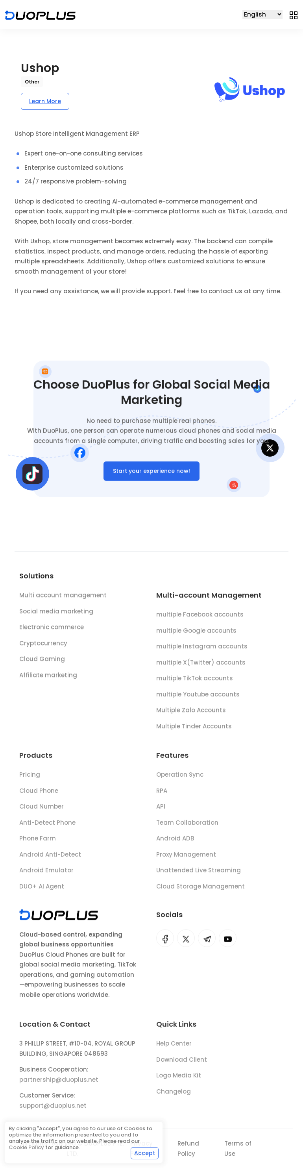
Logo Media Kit (178, 1079)
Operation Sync (179, 778)
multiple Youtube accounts (198, 697)
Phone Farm (37, 842)
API (160, 810)
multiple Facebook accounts (200, 617)
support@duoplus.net (53, 1109)
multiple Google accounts (196, 633)
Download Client (181, 1063)
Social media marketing (56, 613)
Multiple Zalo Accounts (191, 713)
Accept (144, 1153)
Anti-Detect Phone (47, 826)
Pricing (29, 778)
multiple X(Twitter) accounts (201, 665)
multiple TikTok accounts (194, 681)
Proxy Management (186, 858)
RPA (161, 794)
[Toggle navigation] (293, 14)
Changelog (173, 1095)
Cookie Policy (26, 1147)
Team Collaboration (187, 826)
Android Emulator (46, 874)
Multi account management (63, 597)
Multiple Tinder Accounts (194, 729)
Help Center (174, 1047)
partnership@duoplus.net (58, 1083)
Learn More (45, 101)
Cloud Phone (38, 794)
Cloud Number (41, 810)
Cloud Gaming (42, 661)
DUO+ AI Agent (41, 890)
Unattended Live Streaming (198, 874)
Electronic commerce (51, 629)
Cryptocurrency (43, 644)
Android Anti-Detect (50, 858)
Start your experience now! (151, 472)
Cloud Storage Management (200, 890)
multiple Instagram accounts (202, 649)
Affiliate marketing (48, 676)
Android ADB (175, 842)
